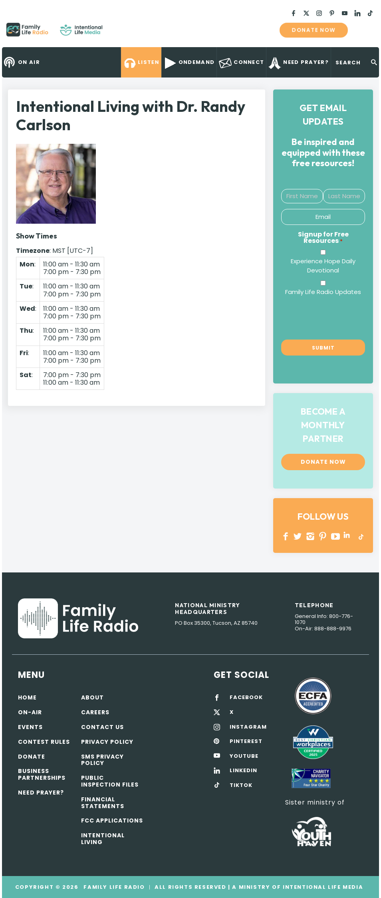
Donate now (313, 30)
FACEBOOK (246, 697)
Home (27, 697)
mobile (364, 30)
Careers (95, 712)
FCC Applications (112, 820)
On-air (30, 712)
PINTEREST (322, 536)
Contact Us (102, 727)
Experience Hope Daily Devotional (323, 266)
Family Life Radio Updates (323, 292)
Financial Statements (102, 802)
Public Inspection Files (110, 781)
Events (30, 727)
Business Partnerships (41, 774)
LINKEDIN (348, 536)
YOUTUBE (335, 536)
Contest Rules (44, 742)
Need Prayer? (41, 793)
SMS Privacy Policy (102, 760)
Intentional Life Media (322, 887)
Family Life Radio (114, 33)
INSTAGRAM (310, 536)
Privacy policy (107, 742)
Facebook (285, 536)
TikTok (360, 536)
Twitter (298, 536)
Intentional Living (103, 838)
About (92, 697)
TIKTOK (241, 785)
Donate (31, 757)
